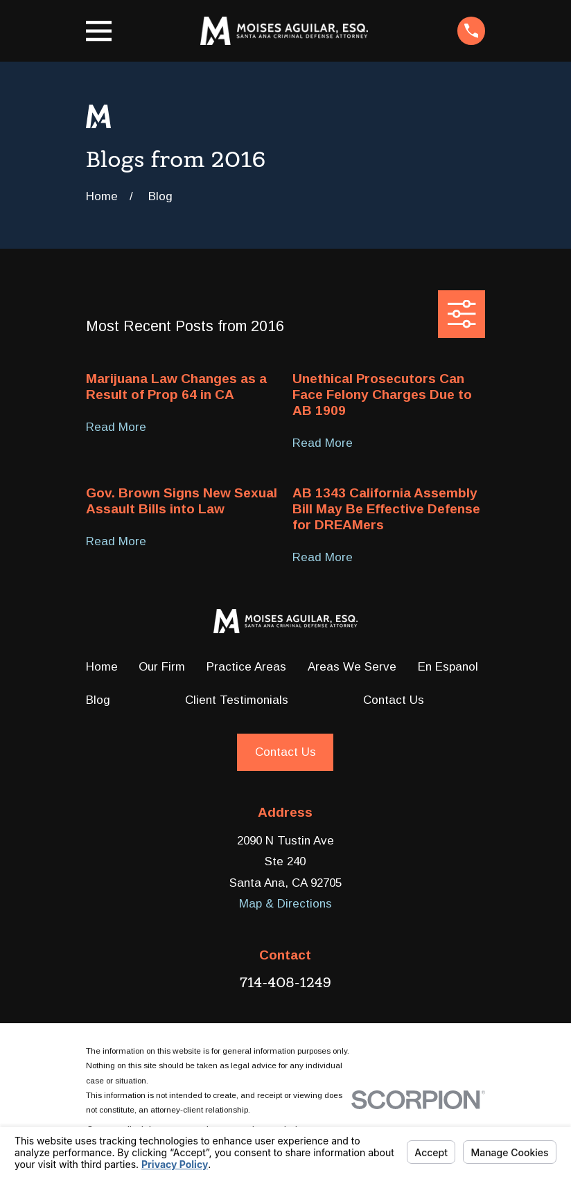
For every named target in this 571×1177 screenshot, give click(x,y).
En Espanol (448, 666)
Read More (116, 427)
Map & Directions (285, 903)
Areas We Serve (352, 666)
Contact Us (393, 700)
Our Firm (162, 666)
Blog (98, 700)
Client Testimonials (236, 700)
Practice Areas (246, 666)
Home (102, 666)
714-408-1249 (285, 982)
